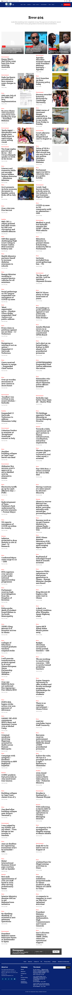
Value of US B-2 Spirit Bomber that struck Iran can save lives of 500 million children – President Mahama (43, 155)
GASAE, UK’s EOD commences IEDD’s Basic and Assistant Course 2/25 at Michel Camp (9, 723)
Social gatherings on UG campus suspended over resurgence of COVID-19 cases (9, 295)
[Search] (68, 967)
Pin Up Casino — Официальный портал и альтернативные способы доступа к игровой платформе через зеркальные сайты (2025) (41, 971)
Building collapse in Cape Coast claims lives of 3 (9, 795)
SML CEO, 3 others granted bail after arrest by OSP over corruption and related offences (8, 226)
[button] (62, 4)
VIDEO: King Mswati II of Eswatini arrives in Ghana (8, 629)
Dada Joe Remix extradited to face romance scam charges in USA (8, 81)
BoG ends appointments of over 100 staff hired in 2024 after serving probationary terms (8, 883)
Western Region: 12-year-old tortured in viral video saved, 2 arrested (43, 454)
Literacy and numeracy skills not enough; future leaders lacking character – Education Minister (9, 174)
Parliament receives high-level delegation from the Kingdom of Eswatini (8, 595)
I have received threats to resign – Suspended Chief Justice (8, 365)
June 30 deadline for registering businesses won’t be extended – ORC (9, 848)
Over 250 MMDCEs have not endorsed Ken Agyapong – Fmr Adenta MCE (9, 686)
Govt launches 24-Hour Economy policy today (43, 81)
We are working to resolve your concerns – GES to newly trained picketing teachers (43, 664)
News (4, 46)
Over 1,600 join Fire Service (8, 209)
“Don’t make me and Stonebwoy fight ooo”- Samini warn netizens (41, 984)
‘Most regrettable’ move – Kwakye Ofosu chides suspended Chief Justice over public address (8, 313)
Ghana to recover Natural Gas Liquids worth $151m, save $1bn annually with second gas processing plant (43, 507)
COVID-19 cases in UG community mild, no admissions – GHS (43, 209)
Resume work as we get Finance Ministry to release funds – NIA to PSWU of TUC (43, 525)
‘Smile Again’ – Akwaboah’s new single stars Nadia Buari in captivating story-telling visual (8, 136)
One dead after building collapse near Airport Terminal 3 (9, 812)
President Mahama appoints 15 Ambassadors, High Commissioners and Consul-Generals (43, 919)
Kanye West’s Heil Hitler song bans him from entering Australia (8, 63)
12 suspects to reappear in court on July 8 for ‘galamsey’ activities (44, 900)
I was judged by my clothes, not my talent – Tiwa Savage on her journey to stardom (8, 830)
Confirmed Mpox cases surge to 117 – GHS (9, 559)
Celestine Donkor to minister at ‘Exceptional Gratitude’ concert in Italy (9, 434)
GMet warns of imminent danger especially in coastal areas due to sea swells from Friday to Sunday (43, 117)
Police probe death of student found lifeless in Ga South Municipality (8, 612)
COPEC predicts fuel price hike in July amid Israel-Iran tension (9, 778)
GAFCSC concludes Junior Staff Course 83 (43, 723)
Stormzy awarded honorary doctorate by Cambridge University (44, 98)
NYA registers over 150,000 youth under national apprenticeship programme (8, 577)
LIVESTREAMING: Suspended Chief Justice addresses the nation (44, 365)
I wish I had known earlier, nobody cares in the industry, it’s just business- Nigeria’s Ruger (43, 192)
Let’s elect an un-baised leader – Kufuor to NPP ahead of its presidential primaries (43, 348)
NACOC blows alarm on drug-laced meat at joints (42, 295)
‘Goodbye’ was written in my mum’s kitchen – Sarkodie (8, 400)
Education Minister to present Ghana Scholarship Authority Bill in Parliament (43, 244)
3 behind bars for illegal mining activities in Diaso (43, 865)
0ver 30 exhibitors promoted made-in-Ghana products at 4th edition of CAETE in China (43, 883)
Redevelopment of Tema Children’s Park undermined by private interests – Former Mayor (9, 507)
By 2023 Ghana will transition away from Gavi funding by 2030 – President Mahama (8, 116)
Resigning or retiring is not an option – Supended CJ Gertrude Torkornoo (9, 348)
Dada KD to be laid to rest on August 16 (42, 848)
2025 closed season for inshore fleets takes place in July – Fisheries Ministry (43, 778)
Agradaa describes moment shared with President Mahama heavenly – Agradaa (43, 63)
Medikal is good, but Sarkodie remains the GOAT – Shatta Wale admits (43, 226)
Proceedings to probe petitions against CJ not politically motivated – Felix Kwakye (43, 313)
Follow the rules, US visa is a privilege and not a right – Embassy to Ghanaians (43, 760)
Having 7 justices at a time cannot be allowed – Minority (43, 490)
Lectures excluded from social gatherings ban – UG (43, 261)
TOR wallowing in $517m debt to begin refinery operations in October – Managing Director (43, 813)
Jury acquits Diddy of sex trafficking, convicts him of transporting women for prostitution (40, 978)
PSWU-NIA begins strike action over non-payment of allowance (8, 706)
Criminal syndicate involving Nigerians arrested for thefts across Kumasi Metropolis (7, 742)
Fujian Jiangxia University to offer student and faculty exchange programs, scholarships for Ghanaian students (43, 687)
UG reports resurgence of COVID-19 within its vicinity (8, 525)
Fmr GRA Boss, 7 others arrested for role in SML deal (43, 472)
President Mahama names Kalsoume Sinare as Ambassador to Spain (8, 937)
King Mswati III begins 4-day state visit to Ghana (43, 595)
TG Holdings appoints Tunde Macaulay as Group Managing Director (43, 417)
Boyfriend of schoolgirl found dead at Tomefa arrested (43, 559)
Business (38, 499)
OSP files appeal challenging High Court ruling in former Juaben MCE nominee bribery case (9, 244)
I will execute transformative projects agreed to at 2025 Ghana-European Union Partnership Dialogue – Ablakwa (8, 666)
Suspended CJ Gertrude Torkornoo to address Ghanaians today (8, 417)
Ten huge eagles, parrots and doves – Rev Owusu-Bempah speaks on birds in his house (8, 154)
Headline (3, 219)
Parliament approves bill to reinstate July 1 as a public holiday (43, 174)
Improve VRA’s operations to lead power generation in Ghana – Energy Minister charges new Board (43, 577)
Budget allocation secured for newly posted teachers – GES (42, 647)
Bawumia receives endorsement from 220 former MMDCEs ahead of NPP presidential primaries (43, 742)
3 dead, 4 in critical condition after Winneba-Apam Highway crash (43, 612)
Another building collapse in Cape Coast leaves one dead (9, 454)
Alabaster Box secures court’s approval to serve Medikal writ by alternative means (8, 472)
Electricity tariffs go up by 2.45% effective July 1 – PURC (9, 490)
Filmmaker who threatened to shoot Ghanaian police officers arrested (43, 382)
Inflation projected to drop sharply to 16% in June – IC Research (9, 542)
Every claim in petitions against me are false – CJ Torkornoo (9, 331)
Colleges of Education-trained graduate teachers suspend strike (9, 647)
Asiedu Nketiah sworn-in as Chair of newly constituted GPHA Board (43, 331)
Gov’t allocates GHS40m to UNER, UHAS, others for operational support (42, 937)
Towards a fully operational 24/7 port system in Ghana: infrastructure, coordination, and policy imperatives (43, 436)
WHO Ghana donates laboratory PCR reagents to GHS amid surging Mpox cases (43, 542)
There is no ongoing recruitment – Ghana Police (42, 706)
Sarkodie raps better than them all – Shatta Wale (43, 400)
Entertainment (29, 46)
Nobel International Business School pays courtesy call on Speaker (8, 865)
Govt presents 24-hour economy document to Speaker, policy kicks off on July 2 (9, 192)
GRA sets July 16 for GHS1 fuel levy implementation (8, 98)
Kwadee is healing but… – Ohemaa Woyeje (43, 795)
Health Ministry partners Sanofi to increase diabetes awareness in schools (8, 261)
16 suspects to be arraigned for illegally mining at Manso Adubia (43, 830)
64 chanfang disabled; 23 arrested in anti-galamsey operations (8, 917)
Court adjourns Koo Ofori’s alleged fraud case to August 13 (43, 136)
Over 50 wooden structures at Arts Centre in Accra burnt (8, 382)
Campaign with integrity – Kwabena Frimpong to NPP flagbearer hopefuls (9, 760)
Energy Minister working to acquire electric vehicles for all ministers (8, 278)
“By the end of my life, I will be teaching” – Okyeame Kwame (43, 278)
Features (38, 426)
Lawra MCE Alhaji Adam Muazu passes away (42, 629)
